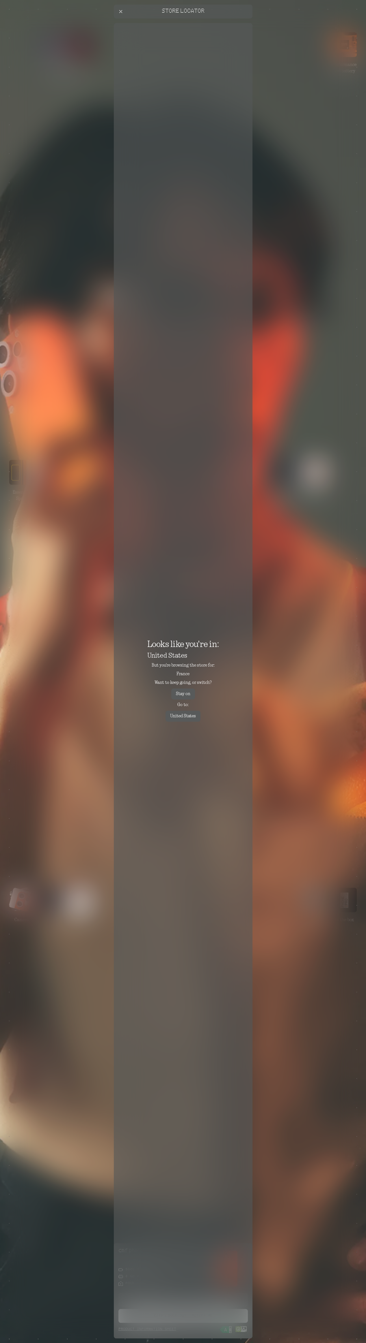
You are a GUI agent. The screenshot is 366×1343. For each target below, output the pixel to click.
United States (183, 716)
